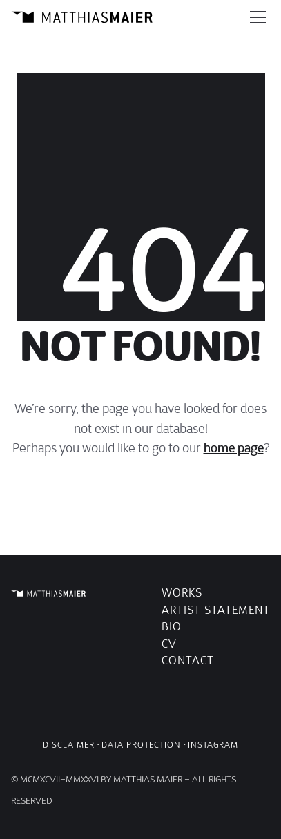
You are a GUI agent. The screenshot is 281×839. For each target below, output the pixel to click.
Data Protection (141, 745)
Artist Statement (216, 610)
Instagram (213, 745)
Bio (172, 626)
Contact (188, 660)
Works (182, 592)
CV (169, 643)
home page (234, 448)
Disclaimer (69, 745)
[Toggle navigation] (258, 17)
